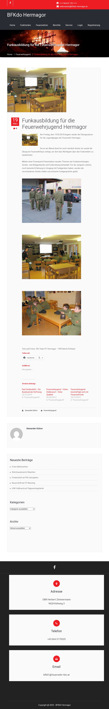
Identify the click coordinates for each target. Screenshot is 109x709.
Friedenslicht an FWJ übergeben (25, 477)
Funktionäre (25, 25)
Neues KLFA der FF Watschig (23, 483)
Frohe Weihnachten (20, 467)
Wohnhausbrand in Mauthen (23, 472)
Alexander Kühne (29, 411)
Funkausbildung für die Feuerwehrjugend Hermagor (54, 124)
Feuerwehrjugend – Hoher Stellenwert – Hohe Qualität (57, 392)
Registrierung (94, 25)
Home (12, 25)
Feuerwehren (42, 25)
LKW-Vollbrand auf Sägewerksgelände (28, 488)
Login (80, 25)
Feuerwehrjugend (23, 54)
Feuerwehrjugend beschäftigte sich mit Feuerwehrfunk (79, 392)
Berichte (56, 25)
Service (69, 25)
